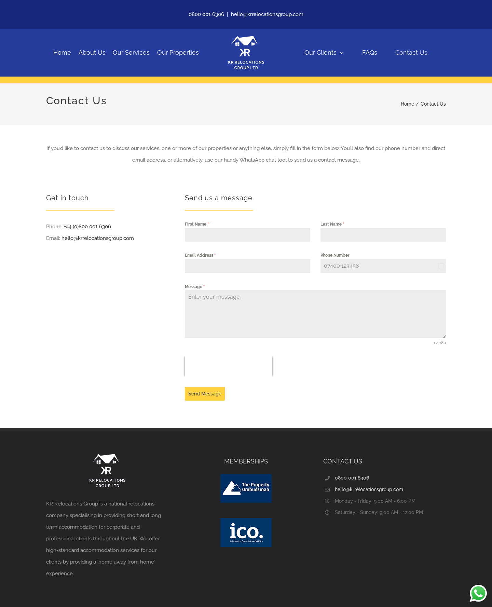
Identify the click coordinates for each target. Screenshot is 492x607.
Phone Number (335, 255)
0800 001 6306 (206, 14)
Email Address (200, 255)
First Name (197, 224)
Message (195, 286)
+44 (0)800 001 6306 (87, 227)
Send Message (204, 393)
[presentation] (228, 366)
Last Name (332, 224)
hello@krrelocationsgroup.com (267, 14)
